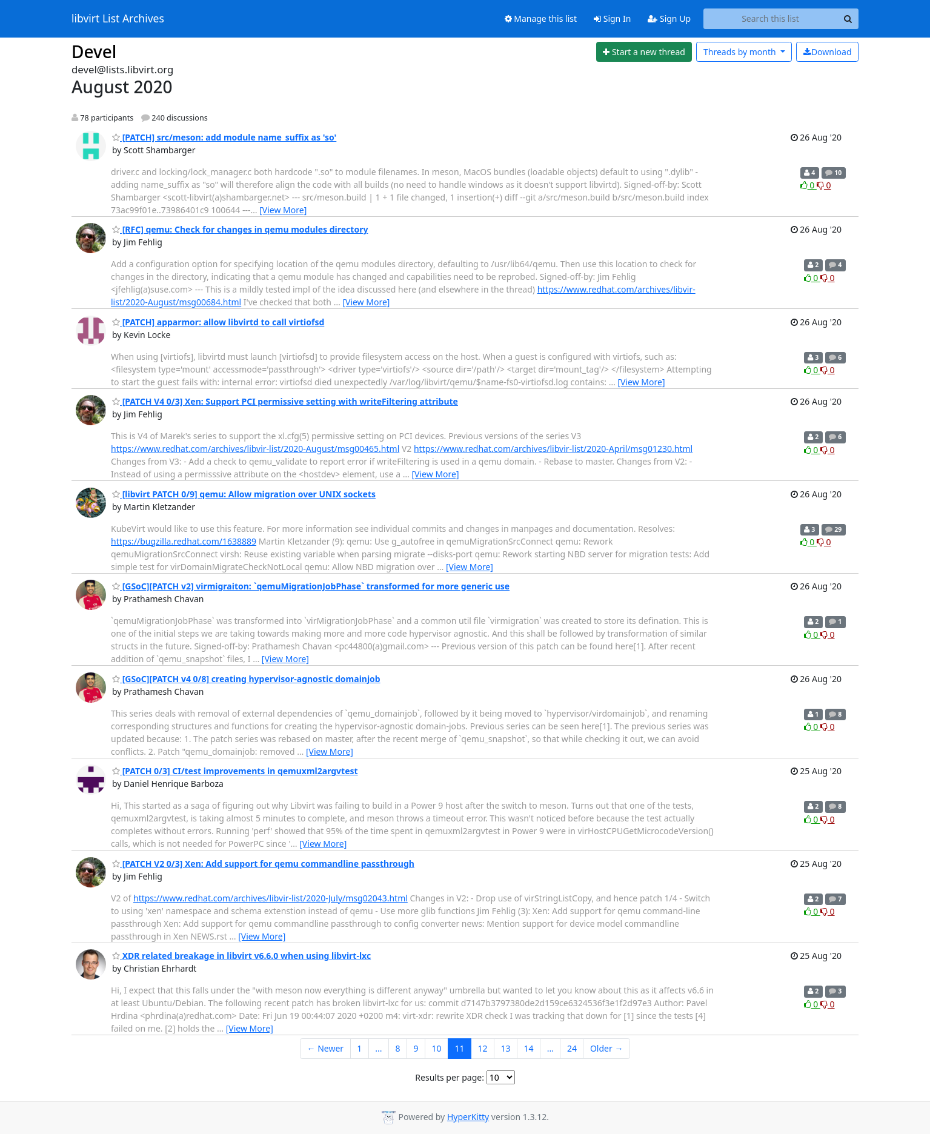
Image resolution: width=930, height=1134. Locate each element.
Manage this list (541, 18)
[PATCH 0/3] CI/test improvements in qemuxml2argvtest (235, 771)
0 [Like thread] (808, 185)
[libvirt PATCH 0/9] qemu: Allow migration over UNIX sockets (244, 494)
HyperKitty (468, 1116)
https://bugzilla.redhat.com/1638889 (183, 541)
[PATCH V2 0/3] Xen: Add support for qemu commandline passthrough (263, 863)
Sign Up (669, 18)
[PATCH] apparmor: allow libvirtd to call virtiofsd (218, 322)
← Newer (325, 1048)
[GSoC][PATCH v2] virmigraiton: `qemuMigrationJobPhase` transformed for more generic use (311, 586)
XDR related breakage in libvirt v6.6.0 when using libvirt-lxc (241, 955)
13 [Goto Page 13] (506, 1048)
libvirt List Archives (117, 19)
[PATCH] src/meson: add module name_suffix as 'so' (224, 137)
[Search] (848, 18)
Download (827, 52)
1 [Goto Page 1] (359, 1048)
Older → (606, 1048)
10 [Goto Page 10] (436, 1048)
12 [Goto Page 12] (483, 1048)
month (740, 52)
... (378, 1048)
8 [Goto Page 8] (397, 1048)
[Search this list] (770, 18)
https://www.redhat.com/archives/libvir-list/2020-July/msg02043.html (270, 898)
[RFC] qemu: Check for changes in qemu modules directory (240, 229)
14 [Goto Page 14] (529, 1048)
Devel (93, 51)
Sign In (612, 18)
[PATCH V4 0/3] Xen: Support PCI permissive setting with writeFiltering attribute (285, 401)
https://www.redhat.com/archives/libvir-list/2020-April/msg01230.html (553, 448)
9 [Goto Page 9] (415, 1048)
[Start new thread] (644, 52)
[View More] (283, 210)
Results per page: (449, 1077)
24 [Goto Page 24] (572, 1048)
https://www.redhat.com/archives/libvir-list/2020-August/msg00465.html (255, 448)
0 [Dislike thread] (824, 185)
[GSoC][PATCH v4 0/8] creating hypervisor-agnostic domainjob (246, 679)
